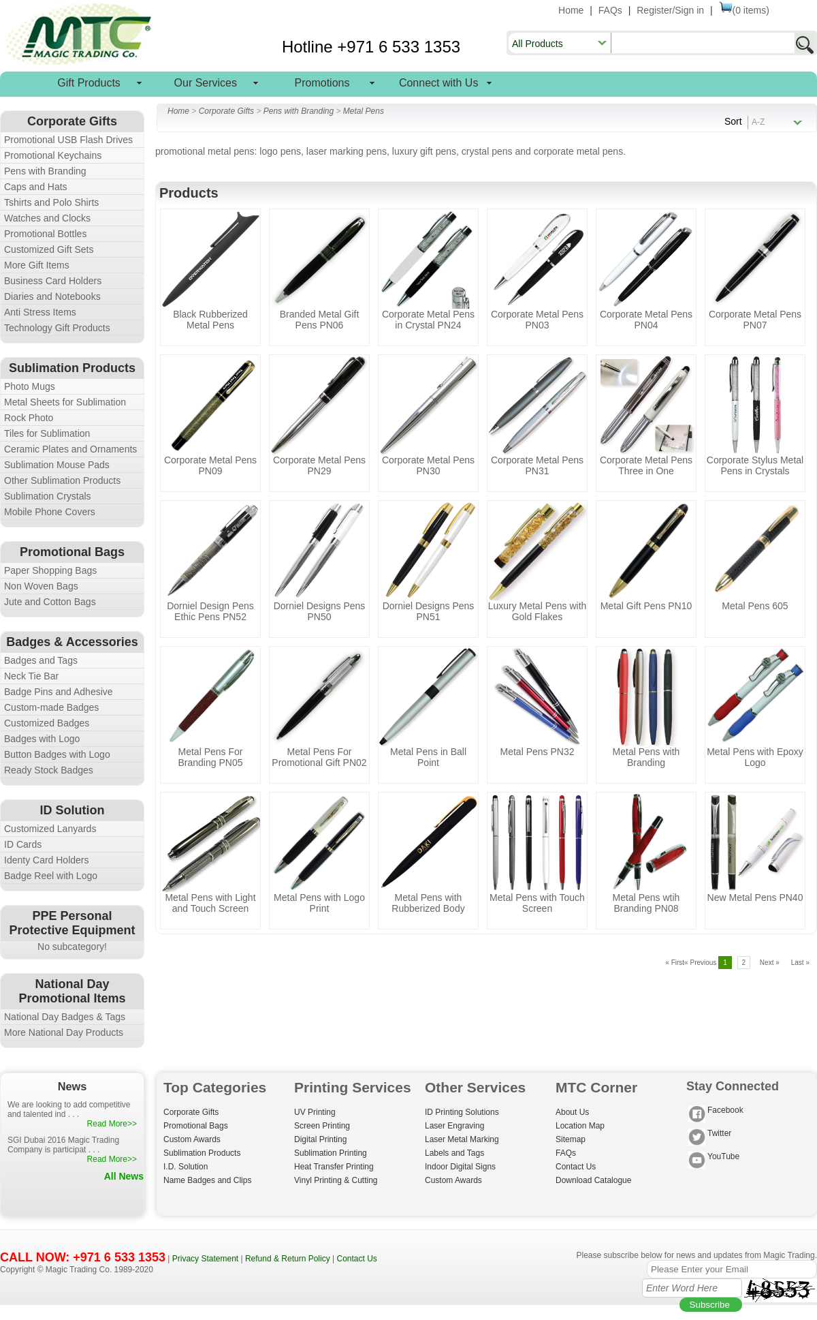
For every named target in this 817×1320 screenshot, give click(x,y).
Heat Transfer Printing (334, 1166)
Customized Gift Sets (49, 249)
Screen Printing (322, 1126)
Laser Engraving (454, 1126)
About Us (572, 1112)
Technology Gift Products (57, 327)
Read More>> (112, 1124)
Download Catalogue (593, 1180)
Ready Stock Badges (48, 770)
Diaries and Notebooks (52, 296)
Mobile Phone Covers (49, 511)
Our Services (205, 83)
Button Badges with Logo (57, 754)
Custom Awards (192, 1139)
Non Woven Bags (41, 586)
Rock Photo (28, 417)
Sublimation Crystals (47, 496)
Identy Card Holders (46, 860)
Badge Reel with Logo (50, 875)
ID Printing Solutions (462, 1112)
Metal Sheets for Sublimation (65, 402)
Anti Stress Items (40, 312)
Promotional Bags (195, 1126)
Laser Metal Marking (462, 1139)
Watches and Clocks (47, 218)
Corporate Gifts (226, 111)
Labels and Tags (454, 1153)
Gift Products (88, 83)
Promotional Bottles (45, 233)
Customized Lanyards (50, 828)
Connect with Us (439, 83)
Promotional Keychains (52, 155)
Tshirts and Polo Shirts (51, 202)
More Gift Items (36, 265)
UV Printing (315, 1112)
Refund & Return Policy (287, 1258)
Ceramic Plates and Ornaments (70, 449)
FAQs (610, 10)
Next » (770, 962)
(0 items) (744, 10)
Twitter (709, 1134)
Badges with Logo (42, 738)
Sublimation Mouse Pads (57, 464)
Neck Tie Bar (31, 676)
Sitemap (571, 1139)
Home (570, 10)
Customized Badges (46, 723)
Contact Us (576, 1166)
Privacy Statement (205, 1258)
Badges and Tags (41, 660)
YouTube (713, 1157)
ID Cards (23, 844)
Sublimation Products (201, 1153)
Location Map (580, 1126)
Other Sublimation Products (62, 480)
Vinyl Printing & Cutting (336, 1180)
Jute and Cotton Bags (50, 601)
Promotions (322, 83)
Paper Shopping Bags (50, 570)
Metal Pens (363, 111)
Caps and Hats (35, 186)
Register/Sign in (670, 10)
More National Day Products (63, 1032)
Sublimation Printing (330, 1153)
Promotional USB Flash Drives (68, 139)
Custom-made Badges (51, 707)
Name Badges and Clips (207, 1180)
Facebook (715, 1111)
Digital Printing (320, 1139)
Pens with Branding (45, 171)
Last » (800, 962)
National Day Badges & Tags (64, 1016)
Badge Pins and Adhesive (58, 691)
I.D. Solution (185, 1166)
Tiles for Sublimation (47, 433)
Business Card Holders (52, 280)
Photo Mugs (29, 386)
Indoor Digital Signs (460, 1166)
